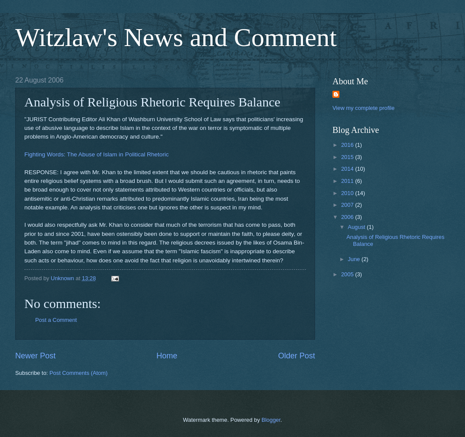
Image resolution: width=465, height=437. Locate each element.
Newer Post (35, 355)
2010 (348, 193)
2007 (348, 205)
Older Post (296, 355)
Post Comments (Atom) (79, 373)
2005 (348, 274)
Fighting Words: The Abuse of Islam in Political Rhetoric (96, 154)
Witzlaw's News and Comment (176, 37)
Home (166, 355)
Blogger (271, 420)
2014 (348, 169)
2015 (348, 157)
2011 (348, 181)
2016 (348, 145)
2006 (348, 217)
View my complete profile (363, 108)
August (357, 227)
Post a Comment (56, 320)
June (355, 259)
